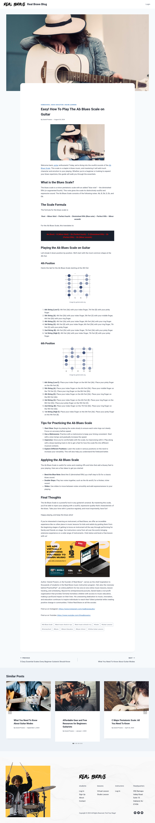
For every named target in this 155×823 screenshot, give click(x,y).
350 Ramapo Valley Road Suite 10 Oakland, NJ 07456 (138, 797)
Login (148, 4)
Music (56, 629)
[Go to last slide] (10, 711)
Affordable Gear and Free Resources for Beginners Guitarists (75, 723)
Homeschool (45, 105)
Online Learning (71, 105)
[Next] (145, 711)
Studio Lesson (103, 794)
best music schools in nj (83, 624)
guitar (56, 165)
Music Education (57, 105)
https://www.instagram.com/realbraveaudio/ (76, 609)
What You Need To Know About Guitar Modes (107, 659)
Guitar (96, 624)
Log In (81, 791)
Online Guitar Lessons (95, 629)
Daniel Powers (47, 119)
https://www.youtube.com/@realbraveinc (74, 615)
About (81, 798)
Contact (82, 801)
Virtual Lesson (103, 791)
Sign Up (82, 794)
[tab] (73, 743)
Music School (80, 629)
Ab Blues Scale (47, 624)
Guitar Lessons (107, 624)
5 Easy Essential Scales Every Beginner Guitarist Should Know (48, 659)
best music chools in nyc (63, 624)
